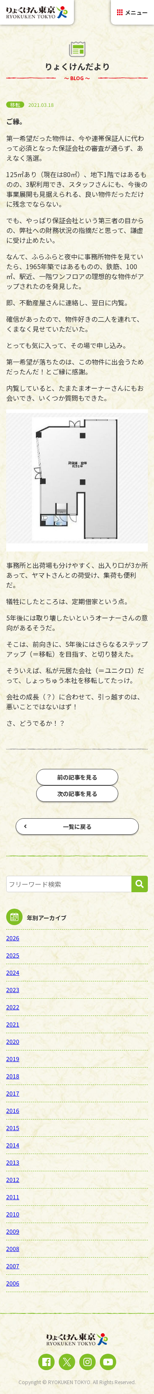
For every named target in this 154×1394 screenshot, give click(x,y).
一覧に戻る (58, 826)
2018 (12, 1076)
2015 (12, 1128)
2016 (12, 1110)
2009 (12, 1231)
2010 (12, 1214)
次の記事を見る (77, 793)
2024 (12, 972)
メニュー (132, 12)
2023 (12, 989)
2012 (12, 1179)
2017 (12, 1093)
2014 (12, 1145)
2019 (12, 1059)
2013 (12, 1162)
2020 (12, 1041)
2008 (12, 1248)
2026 (12, 938)
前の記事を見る (77, 777)
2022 (12, 1007)
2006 (12, 1283)
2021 (12, 1024)
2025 (12, 955)
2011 (12, 1197)
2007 (12, 1266)
